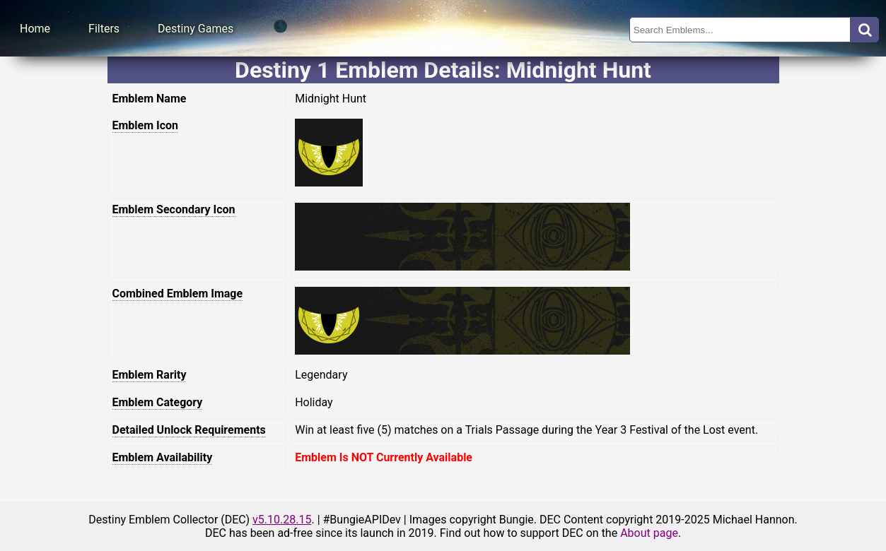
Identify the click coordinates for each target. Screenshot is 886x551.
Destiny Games (195, 28)
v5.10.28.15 (281, 519)
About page (649, 533)
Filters (104, 28)
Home (35, 28)
